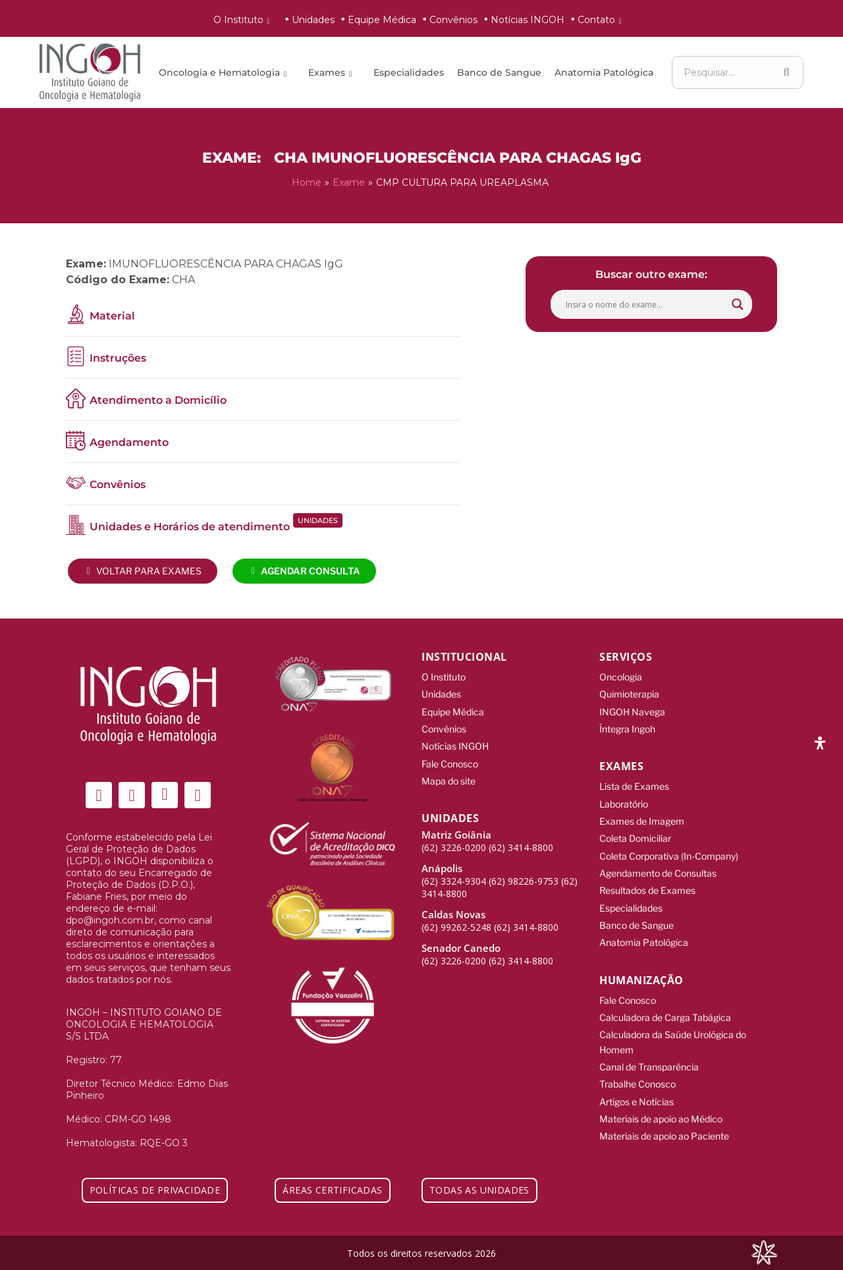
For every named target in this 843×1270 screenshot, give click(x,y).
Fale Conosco (450, 757)
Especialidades (408, 72)
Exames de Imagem (641, 814)
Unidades (313, 20)
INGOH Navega (632, 708)
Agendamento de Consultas (658, 864)
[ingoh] (90, 72)
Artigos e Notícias (636, 1082)
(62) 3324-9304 (454, 874)
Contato (602, 20)
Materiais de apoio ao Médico (660, 1099)
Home (306, 182)
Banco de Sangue (499, 72)
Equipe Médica (382, 20)
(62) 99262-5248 (456, 920)
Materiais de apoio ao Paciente (664, 1115)
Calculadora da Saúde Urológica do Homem (672, 1026)
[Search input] (645, 303)
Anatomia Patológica (604, 72)
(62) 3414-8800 (521, 840)
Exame (349, 182)
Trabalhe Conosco (637, 1066)
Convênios (453, 20)
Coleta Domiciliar (635, 831)
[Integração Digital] (764, 1251)
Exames (332, 72)
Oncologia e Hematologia (225, 72)
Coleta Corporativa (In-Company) (668, 847)
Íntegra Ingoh (627, 725)
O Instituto (244, 20)
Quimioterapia (629, 692)
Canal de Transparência (649, 1049)
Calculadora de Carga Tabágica (665, 1002)
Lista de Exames (634, 781)
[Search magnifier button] (737, 303)
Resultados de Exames (647, 880)
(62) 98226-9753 (523, 874)
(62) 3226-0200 (454, 840)
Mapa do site (449, 774)
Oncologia (620, 675)
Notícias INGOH (527, 20)
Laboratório (623, 798)
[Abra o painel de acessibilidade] (819, 743)
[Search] (786, 72)
